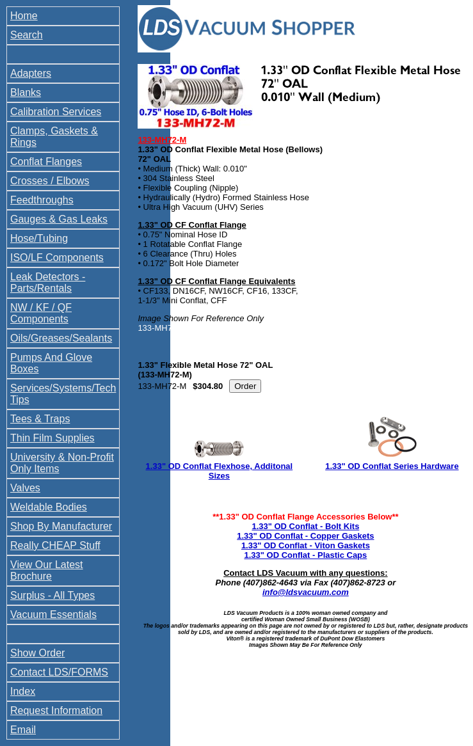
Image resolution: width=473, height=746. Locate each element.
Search (26, 34)
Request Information (56, 710)
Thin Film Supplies (52, 438)
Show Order (37, 652)
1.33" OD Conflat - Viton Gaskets (305, 545)
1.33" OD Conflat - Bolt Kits (305, 526)
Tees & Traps (40, 418)
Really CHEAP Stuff (55, 545)
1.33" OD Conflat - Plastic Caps (305, 555)
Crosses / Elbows (50, 180)
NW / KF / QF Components (41, 313)
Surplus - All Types (52, 595)
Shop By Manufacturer (61, 526)
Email (23, 729)
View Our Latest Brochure (46, 570)
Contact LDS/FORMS (59, 672)
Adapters (30, 73)
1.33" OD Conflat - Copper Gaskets (305, 536)
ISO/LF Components (57, 257)
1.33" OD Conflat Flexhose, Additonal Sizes (219, 470)
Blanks (25, 92)
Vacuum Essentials (53, 614)
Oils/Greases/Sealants (61, 338)
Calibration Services (55, 111)
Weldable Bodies (48, 507)
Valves (25, 487)
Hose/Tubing (39, 238)
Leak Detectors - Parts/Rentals (47, 282)
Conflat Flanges (46, 161)
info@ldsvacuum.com (305, 592)
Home (24, 15)
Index (22, 691)
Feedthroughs (42, 199)
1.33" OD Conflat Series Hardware (391, 466)
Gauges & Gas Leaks (59, 219)
